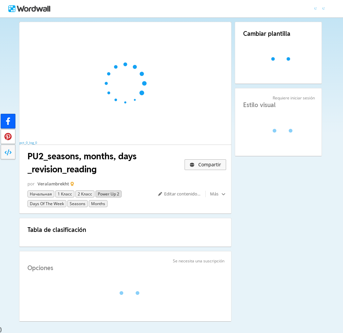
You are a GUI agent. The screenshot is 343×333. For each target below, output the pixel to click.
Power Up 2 (108, 194)
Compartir (205, 164)
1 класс (65, 194)
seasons (77, 203)
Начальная (41, 194)
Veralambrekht (53, 184)
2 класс (85, 194)
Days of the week (47, 203)
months (98, 203)
